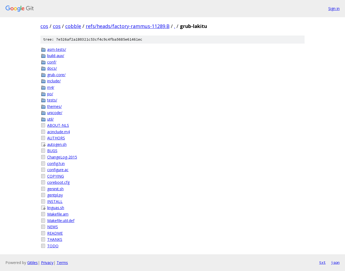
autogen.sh (57, 144)
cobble (73, 26)
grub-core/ (56, 74)
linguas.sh (55, 207)
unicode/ (54, 112)
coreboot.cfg (58, 182)
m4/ (50, 87)
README (55, 233)
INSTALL (55, 201)
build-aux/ (55, 55)
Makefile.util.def (60, 220)
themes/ (54, 106)
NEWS (52, 226)
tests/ (52, 100)
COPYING (55, 176)
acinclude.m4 (58, 131)
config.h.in (56, 163)
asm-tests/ (56, 49)
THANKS (54, 239)
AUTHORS (56, 137)
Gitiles (32, 262)
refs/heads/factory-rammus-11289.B (128, 26)
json (335, 262)
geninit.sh (55, 188)
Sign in (334, 8)
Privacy (47, 262)
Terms (62, 262)
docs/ (52, 68)
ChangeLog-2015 (62, 157)
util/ (50, 119)
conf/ (51, 62)
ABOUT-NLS (58, 125)
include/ (54, 80)
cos (44, 26)
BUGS (52, 150)
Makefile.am (57, 214)
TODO (52, 245)
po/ (50, 93)
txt (322, 262)
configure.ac (57, 169)
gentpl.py (55, 195)
